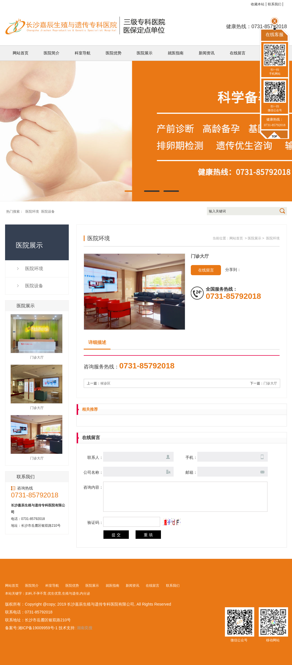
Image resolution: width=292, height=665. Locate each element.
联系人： (95, 457)
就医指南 (175, 53)
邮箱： (191, 472)
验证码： (95, 522)
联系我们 (274, 4)
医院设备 (48, 211)
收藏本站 (257, 4)
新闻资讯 (206, 53)
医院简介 (51, 53)
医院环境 (32, 211)
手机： (191, 457)
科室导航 (82, 53)
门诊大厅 (270, 383)
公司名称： (93, 472)
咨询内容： (93, 487)
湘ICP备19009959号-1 (37, 628)
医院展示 (144, 53)
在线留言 (237, 53)
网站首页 (20, 53)
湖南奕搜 (84, 628)
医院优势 (113, 53)
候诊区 (105, 383)
